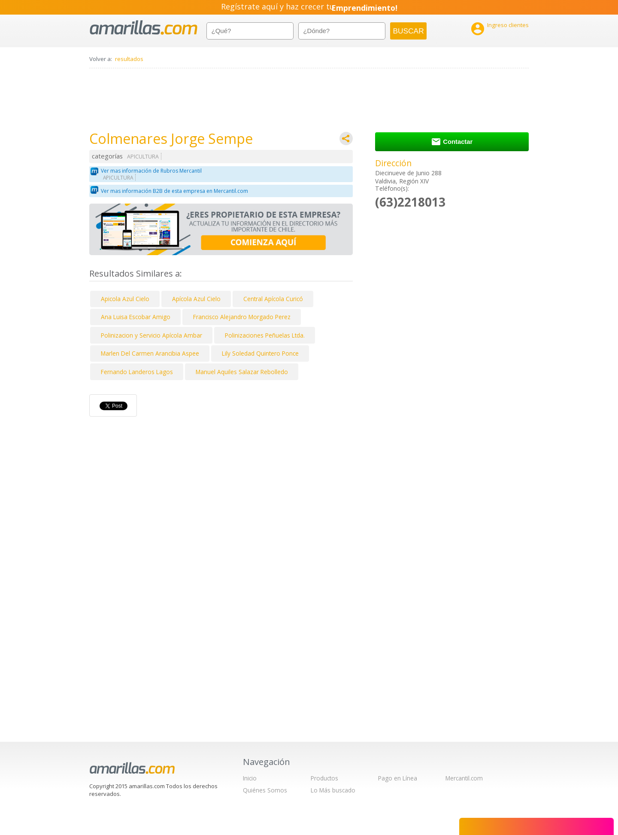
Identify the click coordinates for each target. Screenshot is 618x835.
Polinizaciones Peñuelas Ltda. (265, 335)
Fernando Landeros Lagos (137, 372)
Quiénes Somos (265, 790)
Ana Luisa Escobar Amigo (135, 317)
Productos (324, 778)
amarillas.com (143, 28)
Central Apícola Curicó (273, 299)
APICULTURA (143, 156)
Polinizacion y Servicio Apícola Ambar (151, 335)
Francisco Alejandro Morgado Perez (242, 317)
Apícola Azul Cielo (196, 299)
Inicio (250, 778)
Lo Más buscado (333, 790)
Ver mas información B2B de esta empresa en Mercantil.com (174, 191)
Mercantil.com (464, 778)
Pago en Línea (397, 778)
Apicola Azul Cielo (125, 299)
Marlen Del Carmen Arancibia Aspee (150, 353)
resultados (129, 59)
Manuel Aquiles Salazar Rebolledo (242, 372)
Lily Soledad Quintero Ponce (260, 353)
